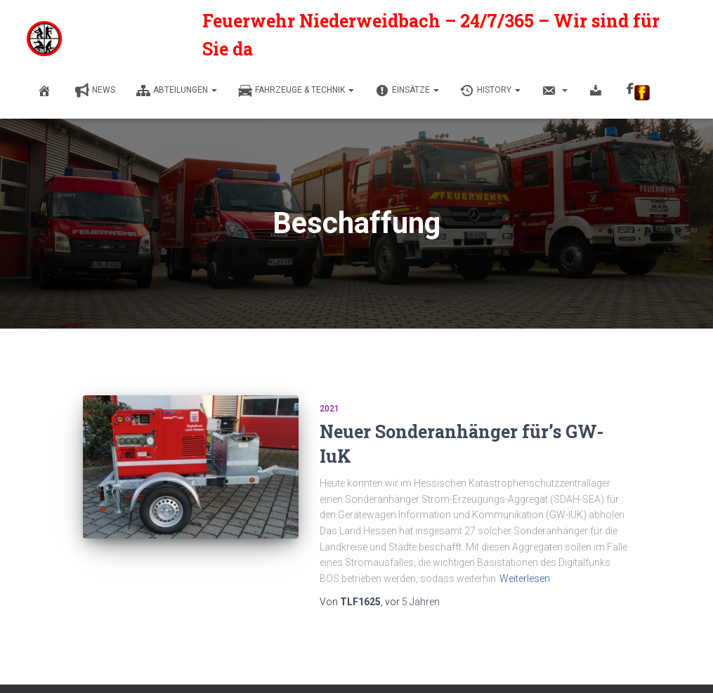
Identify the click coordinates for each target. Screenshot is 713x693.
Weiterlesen (524, 578)
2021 (329, 409)
